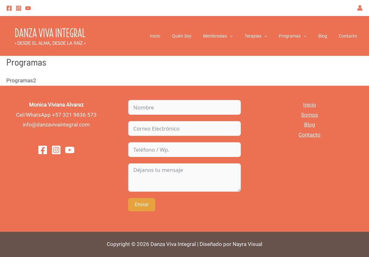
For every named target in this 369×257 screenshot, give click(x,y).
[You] (70, 150)
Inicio (173, 35)
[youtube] (28, 8)
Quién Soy (197, 35)
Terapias (265, 36)
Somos (309, 115)
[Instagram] (18, 8)
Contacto (349, 35)
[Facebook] (9, 8)
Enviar (142, 204)
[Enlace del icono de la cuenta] (360, 8)
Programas (300, 36)
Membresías (231, 36)
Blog (326, 35)
